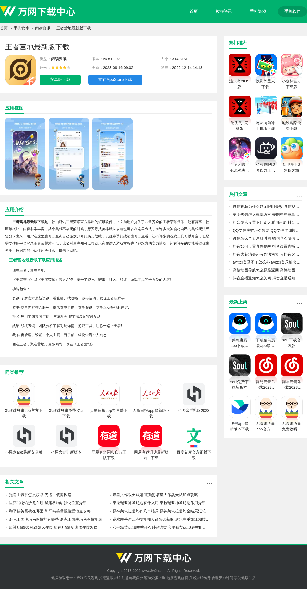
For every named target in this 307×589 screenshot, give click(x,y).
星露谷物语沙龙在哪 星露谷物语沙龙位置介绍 (48, 503)
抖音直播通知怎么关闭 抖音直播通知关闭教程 (267, 278)
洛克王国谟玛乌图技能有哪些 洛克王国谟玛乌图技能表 (55, 519)
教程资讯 (224, 11)
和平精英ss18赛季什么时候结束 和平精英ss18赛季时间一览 (162, 527)
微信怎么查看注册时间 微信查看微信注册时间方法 (267, 238)
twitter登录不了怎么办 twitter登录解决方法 (267, 262)
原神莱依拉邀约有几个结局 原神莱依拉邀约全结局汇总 (159, 511)
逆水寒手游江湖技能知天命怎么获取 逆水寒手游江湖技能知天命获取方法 (162, 519)
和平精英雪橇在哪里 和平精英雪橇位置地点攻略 (50, 511)
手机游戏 (258, 11)
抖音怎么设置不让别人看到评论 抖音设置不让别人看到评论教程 (267, 222)
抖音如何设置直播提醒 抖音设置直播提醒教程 (267, 246)
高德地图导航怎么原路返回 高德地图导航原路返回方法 (267, 270)
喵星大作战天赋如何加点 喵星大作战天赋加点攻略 (155, 494)
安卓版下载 (60, 79)
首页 (194, 11)
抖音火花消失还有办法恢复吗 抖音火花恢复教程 (267, 254)
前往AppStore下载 (115, 79)
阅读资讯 (42, 28)
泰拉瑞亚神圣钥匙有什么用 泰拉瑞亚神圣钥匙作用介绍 (159, 503)
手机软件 (292, 11)
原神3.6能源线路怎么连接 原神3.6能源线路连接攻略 (53, 527)
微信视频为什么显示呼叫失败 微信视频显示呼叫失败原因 (267, 206)
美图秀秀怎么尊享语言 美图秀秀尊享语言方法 (267, 214)
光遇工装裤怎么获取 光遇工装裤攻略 (40, 494)
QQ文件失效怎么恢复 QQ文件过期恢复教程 (267, 230)
